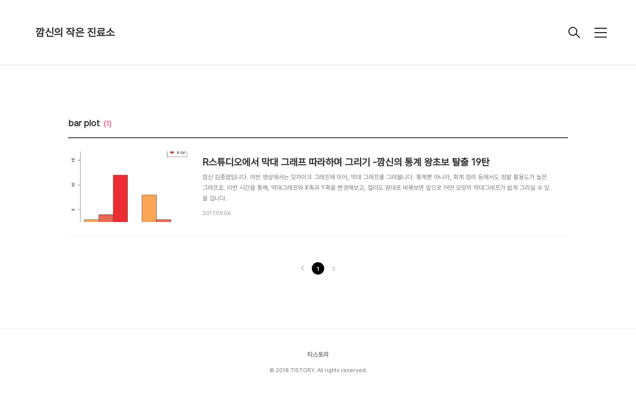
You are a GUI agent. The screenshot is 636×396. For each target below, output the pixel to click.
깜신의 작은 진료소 (75, 32)
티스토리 (318, 354)
